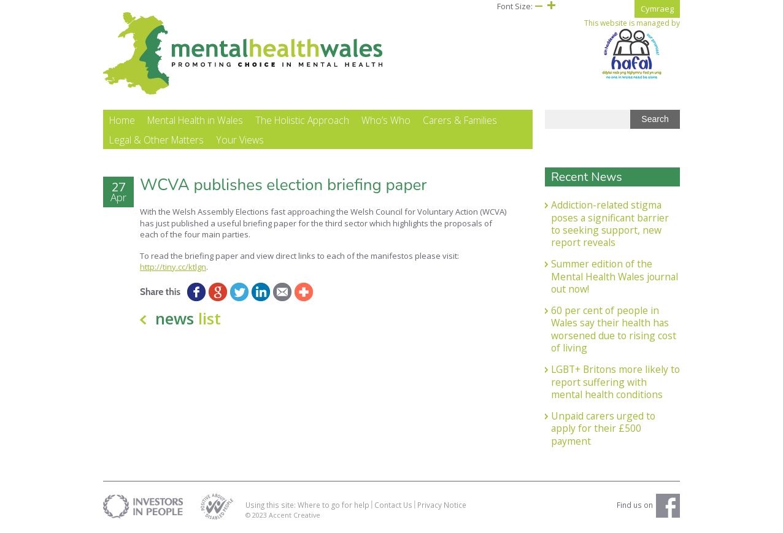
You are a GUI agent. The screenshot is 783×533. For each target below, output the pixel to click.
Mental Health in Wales (195, 120)
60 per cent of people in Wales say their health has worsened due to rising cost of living (613, 329)
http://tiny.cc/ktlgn (173, 266)
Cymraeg (657, 8)
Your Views (240, 140)
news (188, 318)
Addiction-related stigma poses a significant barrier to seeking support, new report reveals (610, 223)
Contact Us (393, 505)
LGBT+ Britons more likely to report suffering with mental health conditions (615, 382)
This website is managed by (632, 49)
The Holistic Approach (302, 120)
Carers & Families (460, 120)
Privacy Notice (441, 505)
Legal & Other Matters (156, 140)
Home (122, 120)
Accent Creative (294, 515)
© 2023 (257, 515)
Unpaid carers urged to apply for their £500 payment (603, 428)
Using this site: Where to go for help (307, 505)
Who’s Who (386, 120)
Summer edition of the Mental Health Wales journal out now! (614, 276)
